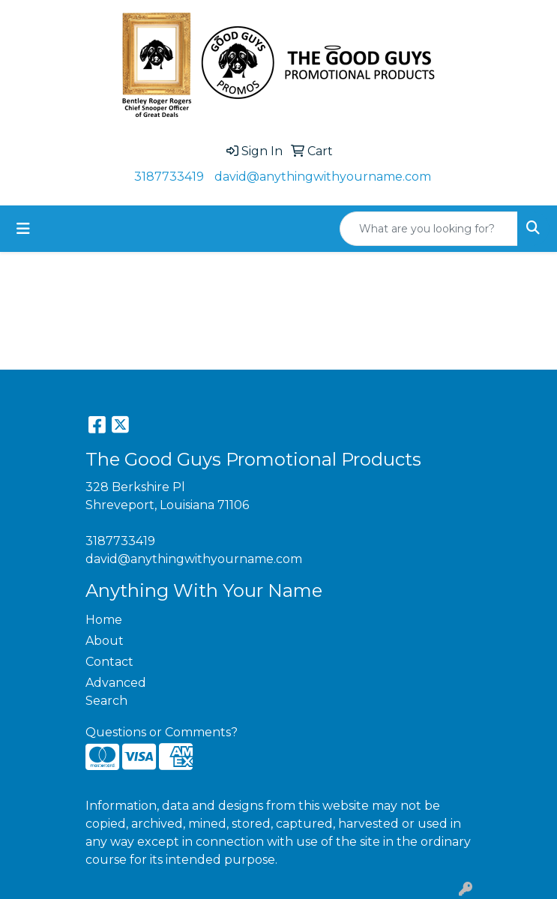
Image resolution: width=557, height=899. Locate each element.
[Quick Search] (429, 228)
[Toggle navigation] (23, 228)
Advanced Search (115, 692)
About (104, 641)
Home (103, 620)
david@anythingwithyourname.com (322, 176)
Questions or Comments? (161, 732)
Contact (109, 662)
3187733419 (169, 176)
